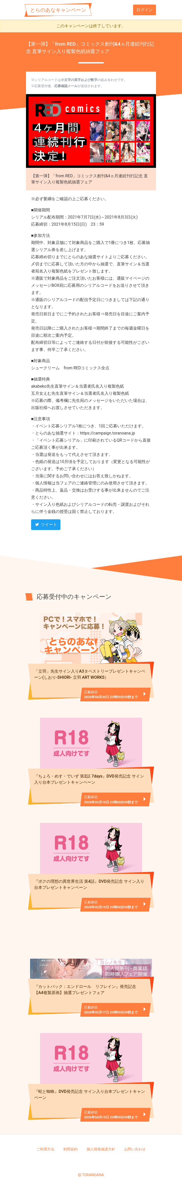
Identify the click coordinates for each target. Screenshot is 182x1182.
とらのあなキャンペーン (58, 10)
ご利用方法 (45, 1143)
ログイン (144, 9)
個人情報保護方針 (101, 1143)
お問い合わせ (135, 1143)
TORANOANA (93, 1169)
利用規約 (70, 1143)
